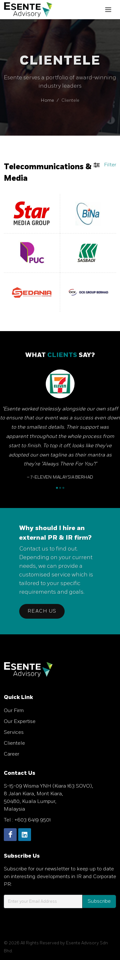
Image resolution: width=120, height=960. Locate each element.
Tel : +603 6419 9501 (27, 820)
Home (47, 100)
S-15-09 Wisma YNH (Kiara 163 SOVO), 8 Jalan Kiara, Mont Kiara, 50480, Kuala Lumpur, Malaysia (48, 797)
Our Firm (14, 711)
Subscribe (99, 901)
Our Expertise (20, 721)
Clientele (14, 743)
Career (11, 754)
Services (14, 732)
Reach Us (42, 611)
